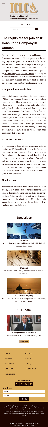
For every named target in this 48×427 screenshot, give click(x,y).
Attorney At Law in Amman (12, 411)
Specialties (9, 364)
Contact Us (31, 369)
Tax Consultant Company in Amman (24, 409)
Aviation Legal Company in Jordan (13, 408)
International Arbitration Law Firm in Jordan (19, 413)
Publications (10, 374)
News (28, 358)
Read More (24, 341)
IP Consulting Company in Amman (19, 74)
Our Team (9, 369)
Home (7, 353)
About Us (9, 358)
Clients (29, 353)
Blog (28, 364)
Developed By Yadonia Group (24, 426)
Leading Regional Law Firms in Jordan (33, 408)
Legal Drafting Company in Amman (14, 406)
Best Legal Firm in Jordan (26, 411)
